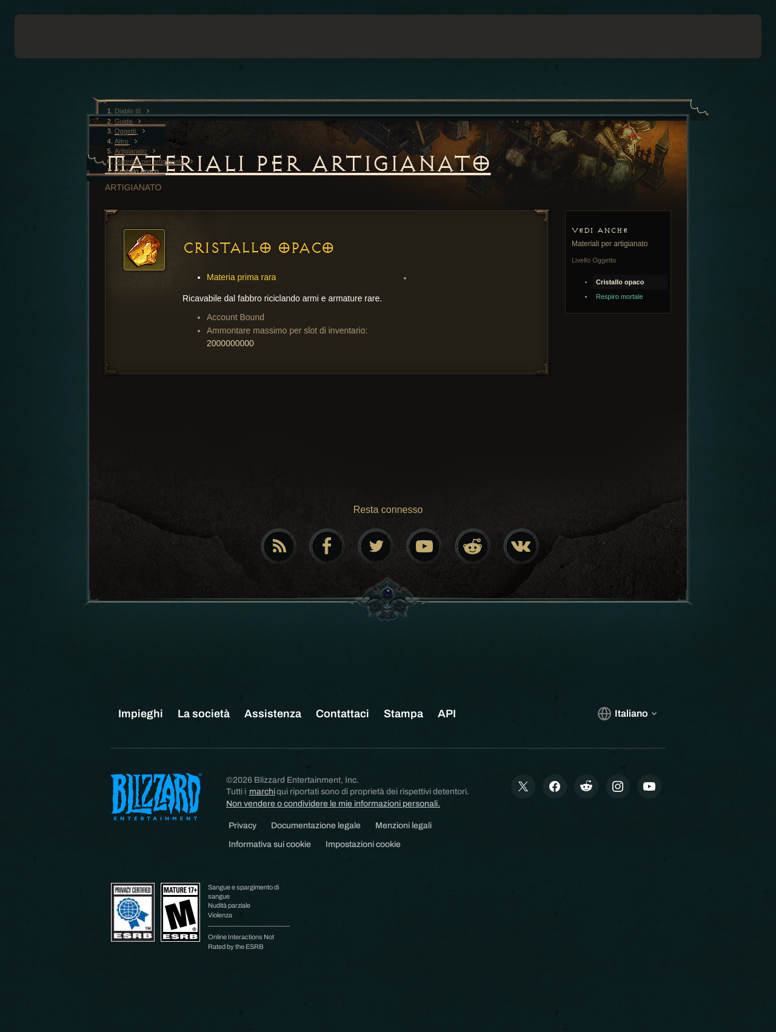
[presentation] (52, 36)
